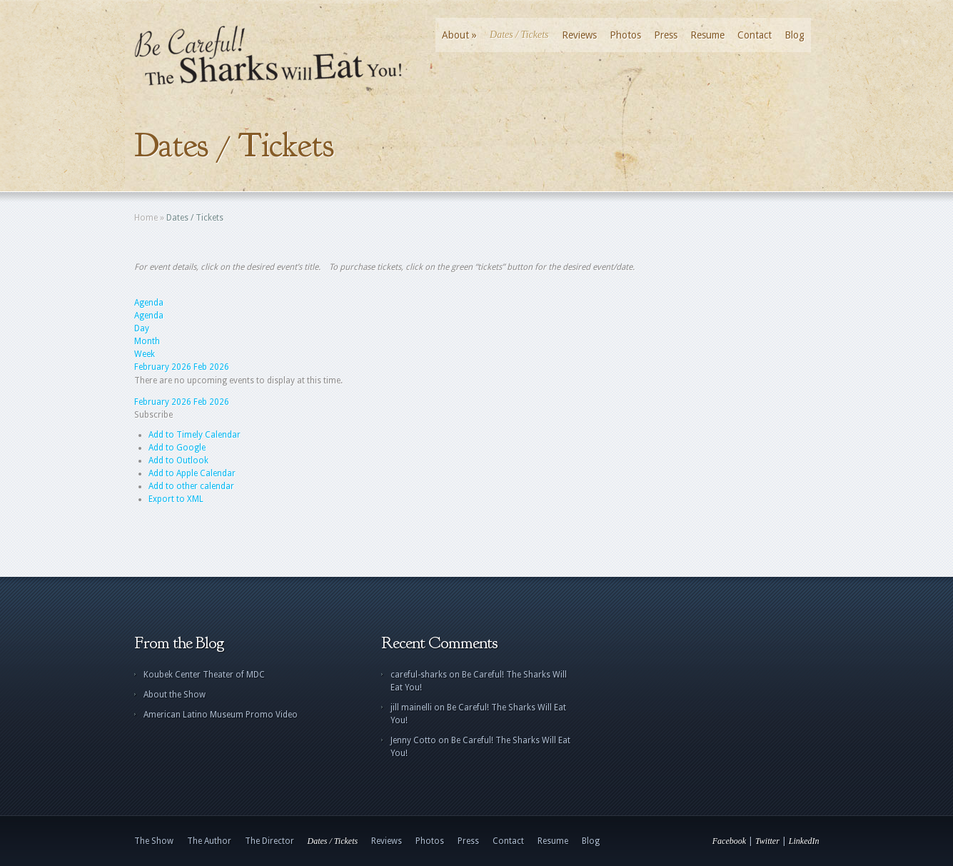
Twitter (767, 841)
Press (665, 35)
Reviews (579, 35)
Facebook (729, 841)
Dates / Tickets (519, 34)
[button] (153, 415)
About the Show (174, 695)
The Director (269, 841)
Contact (754, 35)
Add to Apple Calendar (192, 473)
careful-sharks (418, 675)
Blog (795, 35)
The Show (153, 841)
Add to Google (177, 448)
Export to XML (175, 499)
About (459, 35)
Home (146, 218)
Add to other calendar (191, 486)
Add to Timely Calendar (194, 435)
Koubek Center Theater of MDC (204, 675)
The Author (209, 841)
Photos (625, 35)
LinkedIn (804, 841)
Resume (707, 35)
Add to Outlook (178, 460)
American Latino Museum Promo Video (220, 715)
